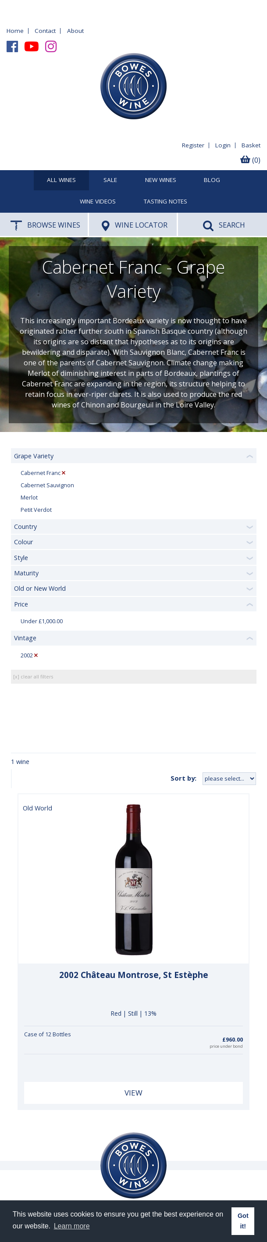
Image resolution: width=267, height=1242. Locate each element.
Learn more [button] (72, 1226)
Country (25, 526)
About (75, 31)
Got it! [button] (243, 1221)
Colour (23, 542)
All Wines (61, 180)
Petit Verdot (36, 510)
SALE (110, 180)
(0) (250, 160)
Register (193, 145)
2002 (27, 655)
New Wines (160, 180)
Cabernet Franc (41, 473)
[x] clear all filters (33, 676)
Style (21, 557)
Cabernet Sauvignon (47, 485)
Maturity (26, 573)
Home (15, 31)
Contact (45, 31)
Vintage (25, 638)
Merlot (29, 497)
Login (223, 145)
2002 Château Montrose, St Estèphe (133, 975)
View (133, 1093)
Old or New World (40, 588)
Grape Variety (33, 456)
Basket (251, 145)
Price (21, 604)
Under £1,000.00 (42, 621)
